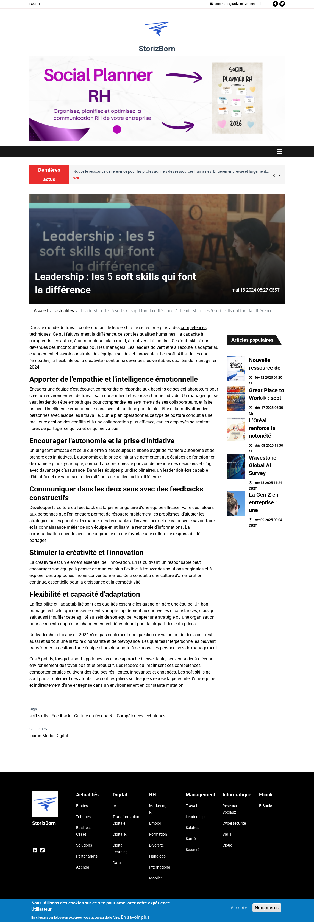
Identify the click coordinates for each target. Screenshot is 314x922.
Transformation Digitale (124, 819)
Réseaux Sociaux (230, 809)
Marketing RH (157, 809)
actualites (64, 310)
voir (76, 178)
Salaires (192, 827)
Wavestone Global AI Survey (262, 465)
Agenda (82, 867)
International (160, 867)
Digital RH (121, 834)
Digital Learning (120, 848)
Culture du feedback (93, 716)
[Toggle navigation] (157, 151)
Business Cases (83, 830)
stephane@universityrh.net (232, 4)
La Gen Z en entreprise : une (263, 502)
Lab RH (34, 4)
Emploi (155, 823)
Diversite (156, 845)
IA (114, 806)
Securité (192, 849)
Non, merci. (267, 908)
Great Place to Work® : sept (266, 394)
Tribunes (83, 816)
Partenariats (87, 856)
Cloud (227, 845)
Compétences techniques (141, 716)
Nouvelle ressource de (264, 364)
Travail (191, 806)
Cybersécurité (234, 823)
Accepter (240, 908)
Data (117, 863)
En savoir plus (135, 917)
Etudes (82, 806)
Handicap (157, 856)
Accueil (41, 310)
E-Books (266, 806)
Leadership (195, 816)
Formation (158, 834)
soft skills (38, 716)
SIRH (227, 834)
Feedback (61, 716)
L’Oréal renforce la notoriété (262, 428)
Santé (191, 838)
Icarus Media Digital (48, 735)
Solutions (84, 845)
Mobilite (156, 878)
